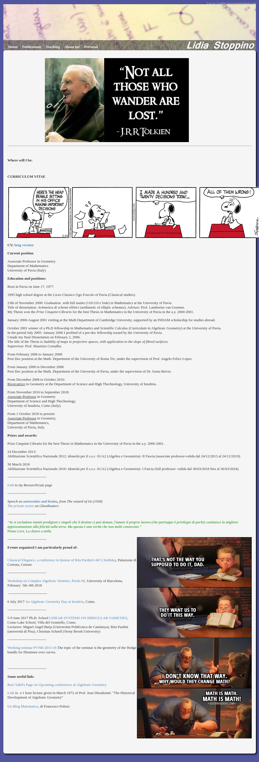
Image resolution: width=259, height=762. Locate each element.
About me (72, 47)
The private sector (21, 506)
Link (11, 485)
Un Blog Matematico (23, 706)
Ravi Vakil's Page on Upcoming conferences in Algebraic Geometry (57, 685)
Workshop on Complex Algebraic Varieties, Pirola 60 (46, 581)
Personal (91, 47)
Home (13, 47)
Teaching (53, 47)
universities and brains (40, 501)
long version (24, 245)
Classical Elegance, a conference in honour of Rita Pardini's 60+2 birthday (62, 560)
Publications (32, 47)
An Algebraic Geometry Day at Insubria (54, 601)
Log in (211, 3)
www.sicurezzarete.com (241, 3)
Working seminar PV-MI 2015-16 (32, 647)
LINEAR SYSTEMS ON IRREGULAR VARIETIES (88, 618)
